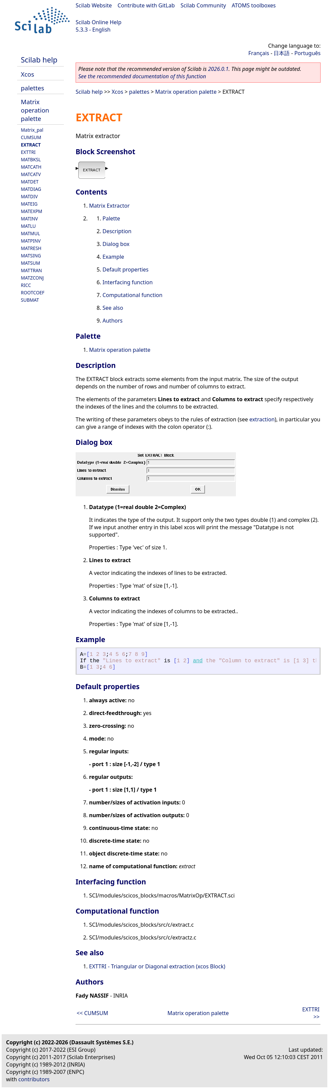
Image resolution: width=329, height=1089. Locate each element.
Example (113, 256)
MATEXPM (31, 211)
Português (307, 53)
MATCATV (31, 174)
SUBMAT (30, 300)
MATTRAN (31, 270)
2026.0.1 (218, 69)
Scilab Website (94, 5)
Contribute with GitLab (146, 5)
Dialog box (115, 244)
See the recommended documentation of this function (142, 76)
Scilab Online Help (98, 22)
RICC (26, 285)
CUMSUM (31, 137)
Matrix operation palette (35, 110)
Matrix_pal (32, 130)
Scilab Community (203, 5)
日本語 (282, 53)
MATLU (28, 226)
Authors (112, 320)
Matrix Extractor (109, 205)
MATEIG (29, 204)
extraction (262, 419)
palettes (32, 88)
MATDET (30, 181)
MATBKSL (31, 159)
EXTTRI (28, 152)
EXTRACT (31, 144)
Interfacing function (127, 282)
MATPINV (31, 241)
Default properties (125, 269)
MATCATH (31, 167)
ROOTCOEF (32, 292)
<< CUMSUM (92, 1013)
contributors (34, 1079)
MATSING (31, 255)
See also (112, 307)
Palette (111, 218)
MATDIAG (31, 189)
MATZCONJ (32, 278)
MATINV (29, 218)
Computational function (132, 295)
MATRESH (31, 248)
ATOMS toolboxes (254, 5)
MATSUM (30, 263)
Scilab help (39, 60)
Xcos (27, 74)
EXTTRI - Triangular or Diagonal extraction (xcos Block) (157, 966)
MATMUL (30, 233)
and (198, 661)
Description (116, 231)
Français (258, 53)
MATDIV (29, 196)
